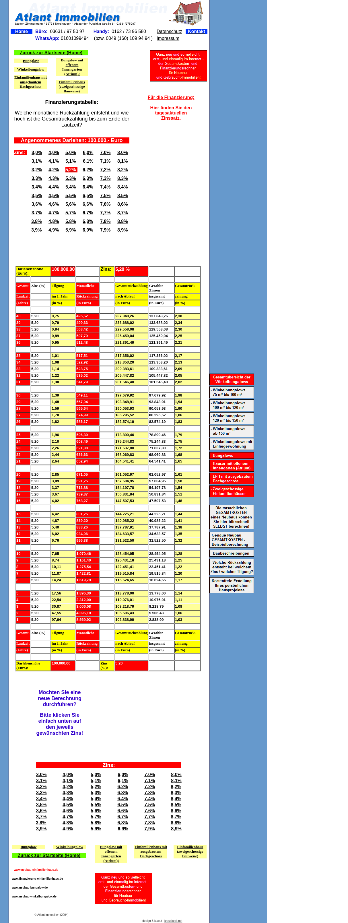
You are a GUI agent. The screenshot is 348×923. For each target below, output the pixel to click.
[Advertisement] (170, 159)
